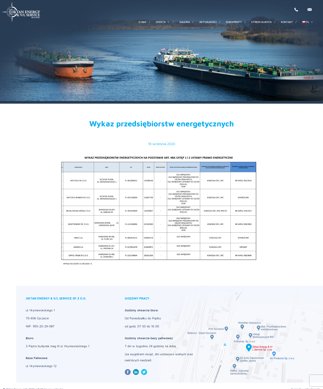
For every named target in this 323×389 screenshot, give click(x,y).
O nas (142, 21)
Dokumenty (234, 21)
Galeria (185, 21)
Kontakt (287, 21)
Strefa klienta (261, 21)
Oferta (162, 22)
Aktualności (208, 21)
